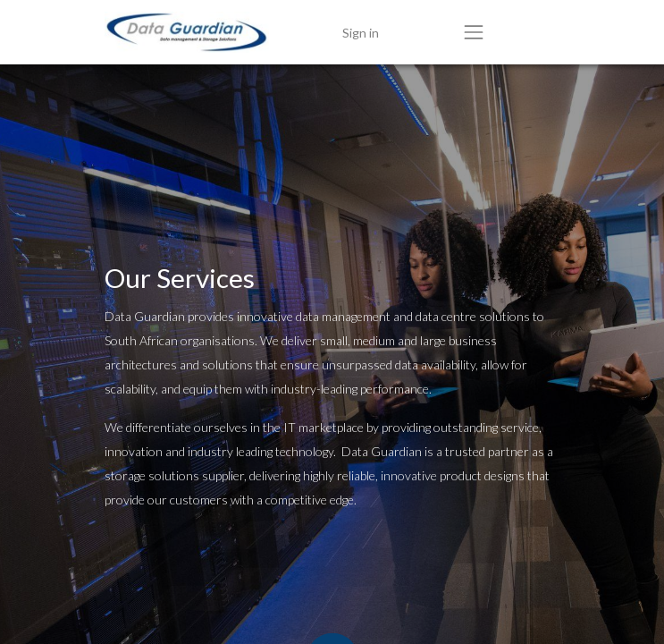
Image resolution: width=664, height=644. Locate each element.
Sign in (360, 32)
